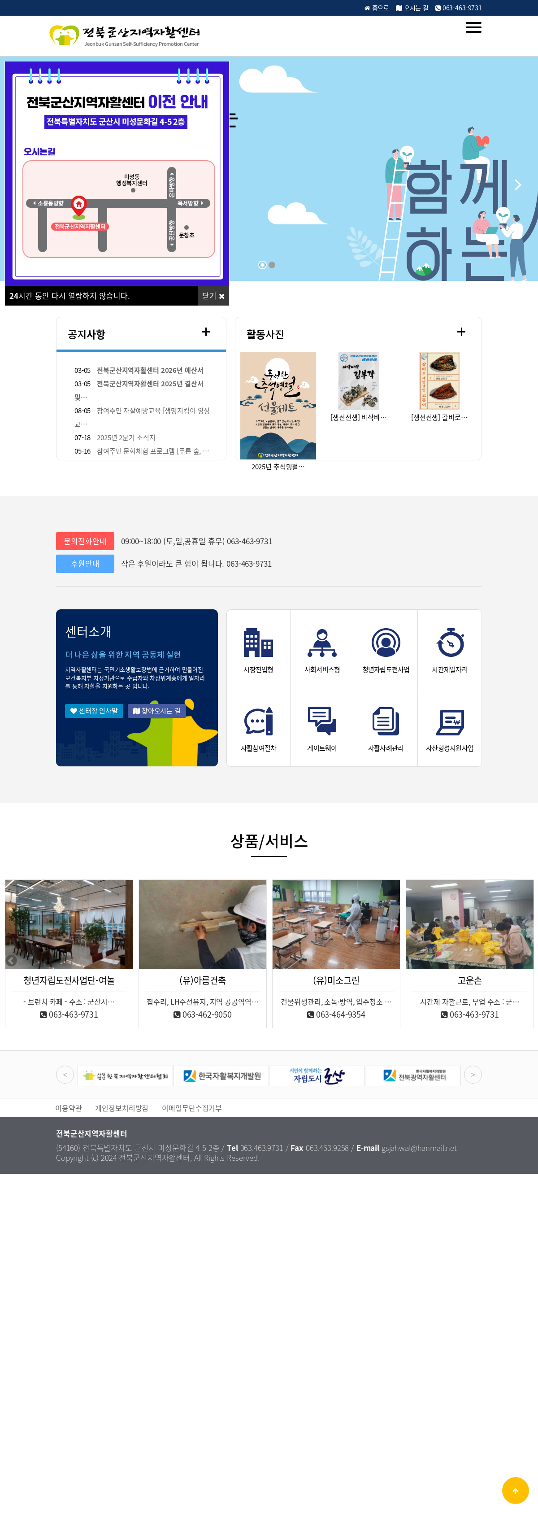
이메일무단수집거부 (192, 1107)
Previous (11, 961)
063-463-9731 (458, 7)
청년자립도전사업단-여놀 (68, 980)
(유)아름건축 (202, 980)
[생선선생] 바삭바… (358, 417)
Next (527, 961)
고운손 (470, 980)
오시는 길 (412, 7)
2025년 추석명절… (278, 467)
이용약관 (68, 1107)
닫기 (213, 295)
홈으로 (376, 7)
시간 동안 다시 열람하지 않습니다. (69, 295)
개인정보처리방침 (121, 1107)
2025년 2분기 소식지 (126, 437)
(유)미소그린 (336, 980)
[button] (518, 183)
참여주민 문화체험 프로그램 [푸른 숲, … (153, 451)
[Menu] (473, 27)
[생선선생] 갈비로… (439, 417)
